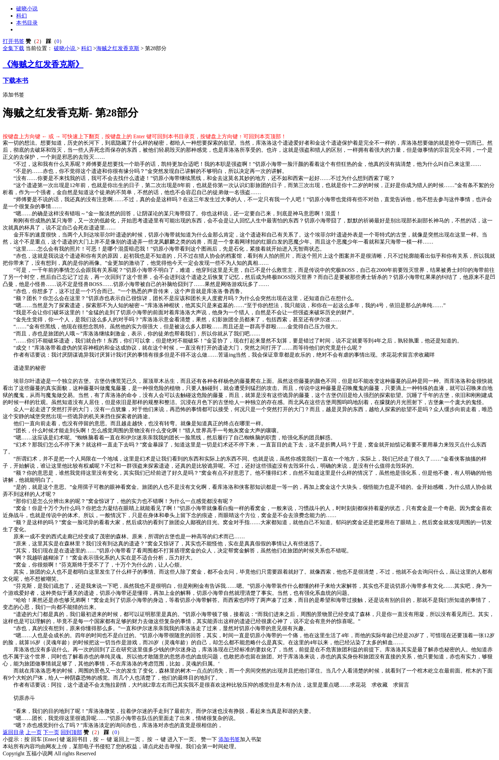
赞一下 (209, 739)
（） (35, 41)
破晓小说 (27, 8)
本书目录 (27, 23)
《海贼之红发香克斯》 (43, 64)
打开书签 (13, 41)
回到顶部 (71, 732)
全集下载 (13, 48)
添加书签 (13, 95)
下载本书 (15, 80)
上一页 (34, 732)
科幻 (21, 16)
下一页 (51, 732)
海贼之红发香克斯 (117, 48)
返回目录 (13, 732)
